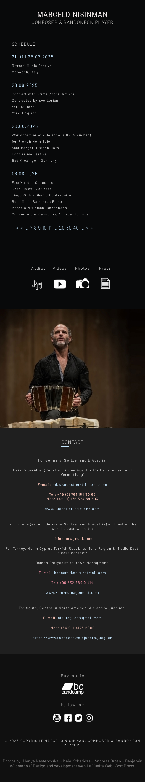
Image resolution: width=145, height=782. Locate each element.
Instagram (89, 718)
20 (62, 228)
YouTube (57, 718)
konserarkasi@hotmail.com (80, 572)
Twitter (78, 718)
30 (69, 228)
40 (76, 228)
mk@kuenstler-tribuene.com (80, 484)
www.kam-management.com (72, 592)
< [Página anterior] (21, 228)
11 (50, 228)
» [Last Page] (91, 228)
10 (44, 228)
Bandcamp (72, 686)
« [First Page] (17, 228)
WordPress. (125, 765)
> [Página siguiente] (87, 228)
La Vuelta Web (100, 765)
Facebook (68, 718)
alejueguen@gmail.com (80, 618)
